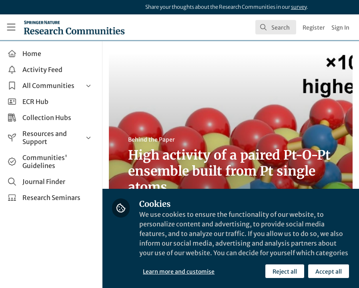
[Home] (74, 27)
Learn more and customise (179, 271)
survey (299, 7)
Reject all (285, 271)
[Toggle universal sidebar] (11, 27)
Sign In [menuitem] (340, 27)
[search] (275, 27)
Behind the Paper (151, 139)
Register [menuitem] (314, 27)
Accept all (328, 271)
